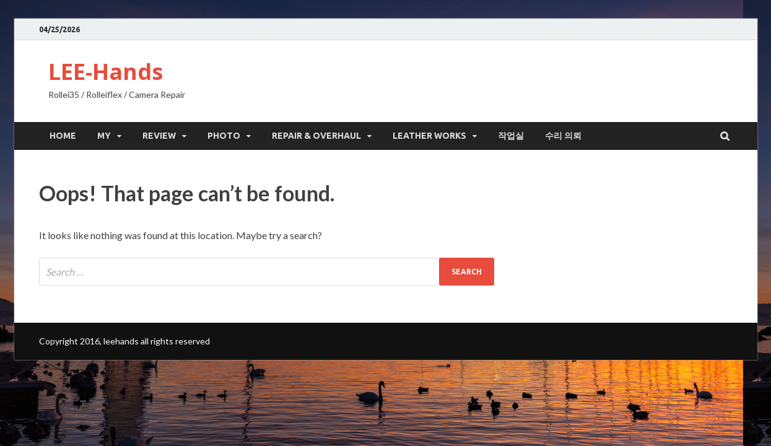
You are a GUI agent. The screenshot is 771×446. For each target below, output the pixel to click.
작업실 (511, 136)
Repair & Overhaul (316, 136)
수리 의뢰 (563, 136)
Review (159, 136)
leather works (429, 136)
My (104, 136)
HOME (63, 136)
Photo (223, 136)
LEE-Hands (105, 71)
